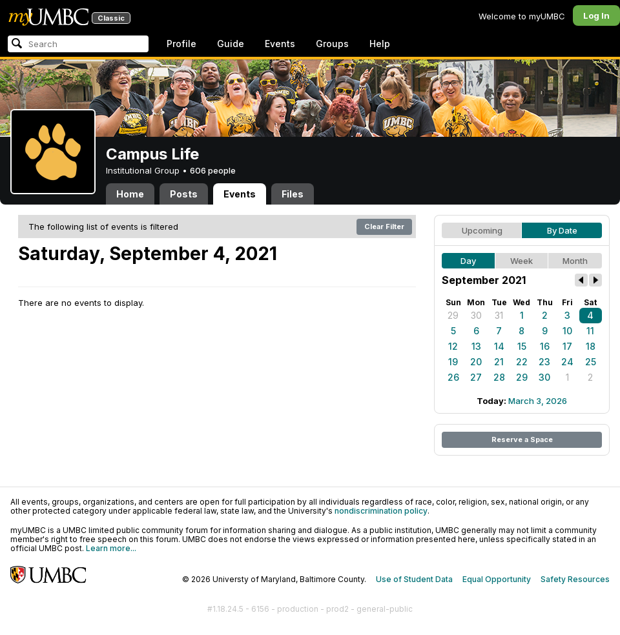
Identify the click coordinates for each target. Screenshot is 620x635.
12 (453, 346)
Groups (332, 43)
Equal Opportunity (496, 579)
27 (476, 377)
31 (499, 315)
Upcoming (482, 230)
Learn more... (111, 548)
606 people (213, 170)
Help (379, 43)
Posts (184, 193)
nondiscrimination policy (381, 511)
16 (545, 346)
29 (453, 315)
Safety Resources (575, 579)
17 (567, 346)
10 (567, 330)
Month (575, 261)
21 (499, 361)
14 (499, 346)
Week (521, 261)
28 (499, 377)
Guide (230, 43)
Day (468, 261)
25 (590, 361)
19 (453, 361)
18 (590, 346)
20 (476, 361)
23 (544, 361)
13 (476, 346)
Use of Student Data (414, 579)
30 (476, 315)
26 (453, 377)
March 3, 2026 (537, 401)
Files (293, 193)
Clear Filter (384, 226)
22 (522, 361)
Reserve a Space (522, 439)
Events (280, 43)
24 (567, 361)
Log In (596, 15)
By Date (562, 230)
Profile (181, 43)
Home (130, 193)
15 (521, 346)
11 (590, 330)
